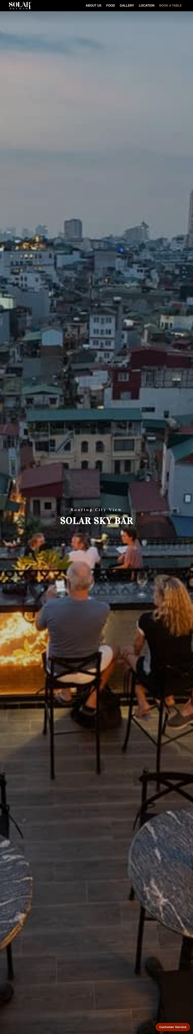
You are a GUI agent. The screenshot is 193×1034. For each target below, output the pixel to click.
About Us (93, 5)
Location (146, 5)
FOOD (110, 5)
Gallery (127, 5)
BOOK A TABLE (170, 5)
